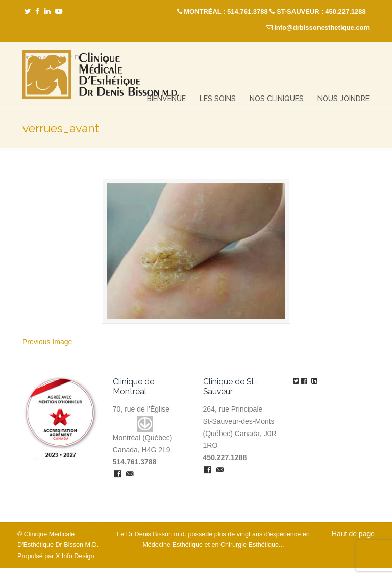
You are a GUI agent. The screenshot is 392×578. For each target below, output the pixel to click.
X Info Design (75, 556)
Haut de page (353, 533)
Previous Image (47, 342)
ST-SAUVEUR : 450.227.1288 (321, 11)
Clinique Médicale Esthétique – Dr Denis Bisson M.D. (100, 75)
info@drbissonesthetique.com (322, 27)
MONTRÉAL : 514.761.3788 (226, 11)
